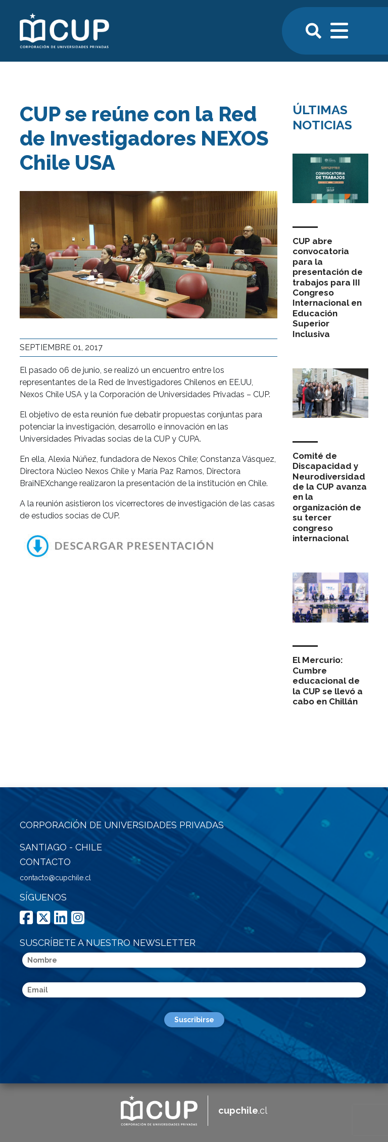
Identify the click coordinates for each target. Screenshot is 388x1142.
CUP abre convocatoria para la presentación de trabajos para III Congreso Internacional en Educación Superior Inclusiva (328, 287)
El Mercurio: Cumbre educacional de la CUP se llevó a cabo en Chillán (328, 680)
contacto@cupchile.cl (55, 878)
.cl (242, 1110)
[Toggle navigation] (340, 29)
